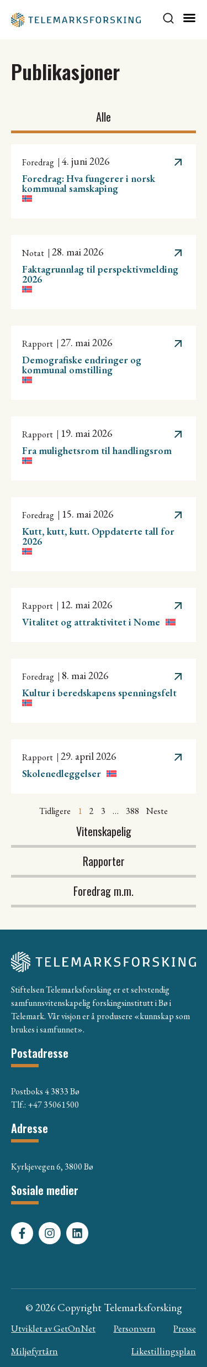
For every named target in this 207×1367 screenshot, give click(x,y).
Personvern (135, 1328)
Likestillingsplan (163, 1351)
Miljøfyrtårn (34, 1351)
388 (132, 811)
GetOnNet (74, 1328)
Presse (184, 1328)
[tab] (103, 118)
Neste (157, 811)
